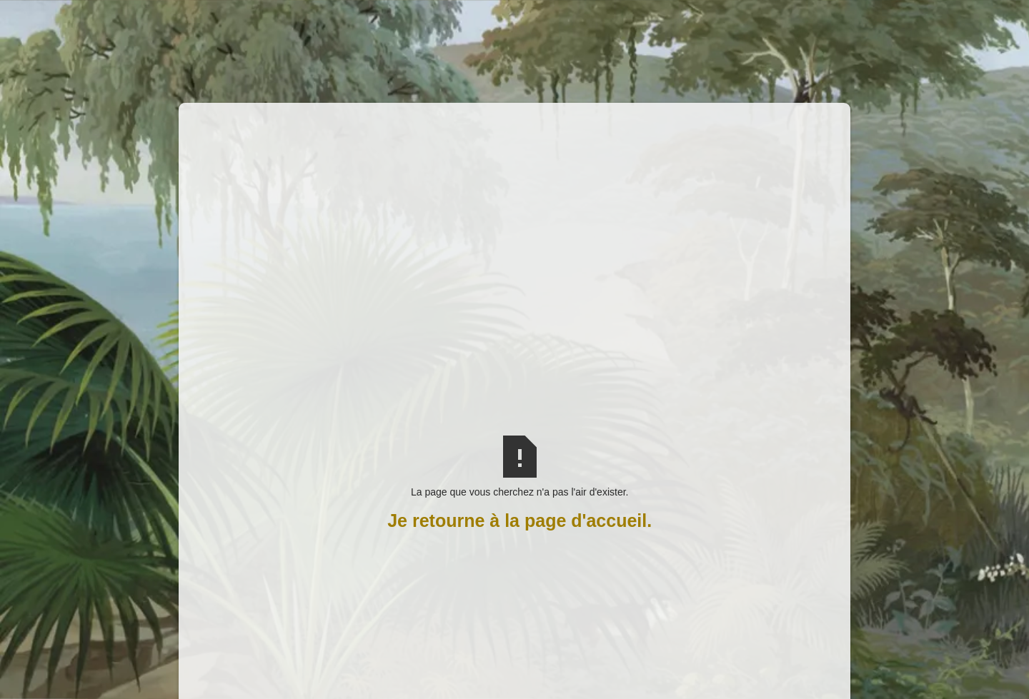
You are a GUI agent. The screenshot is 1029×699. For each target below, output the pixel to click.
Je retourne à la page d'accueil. (519, 520)
